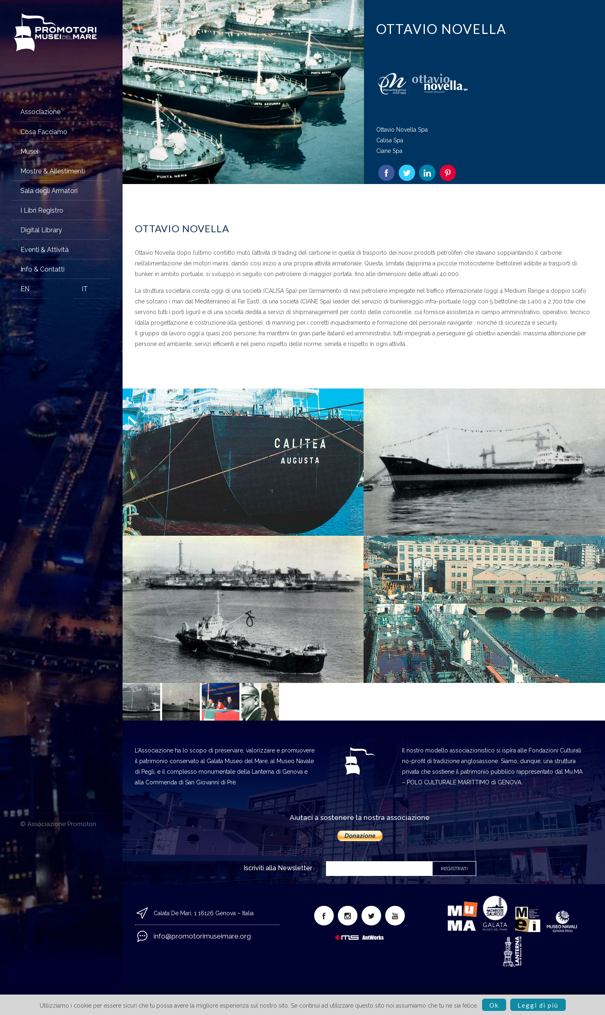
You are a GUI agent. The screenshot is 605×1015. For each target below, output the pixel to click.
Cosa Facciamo (43, 132)
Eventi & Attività (44, 250)
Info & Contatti (42, 269)
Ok (494, 1005)
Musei (29, 151)
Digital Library (41, 230)
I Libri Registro (41, 210)
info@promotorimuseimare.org (202, 936)
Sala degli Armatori (49, 191)
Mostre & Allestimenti (52, 171)
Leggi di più (538, 1005)
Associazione (40, 112)
